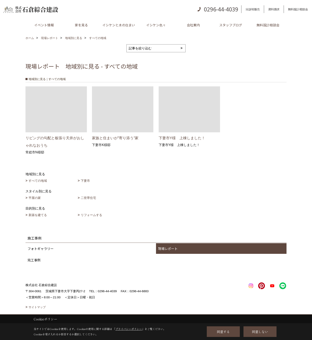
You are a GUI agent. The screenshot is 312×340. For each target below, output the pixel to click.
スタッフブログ (230, 24)
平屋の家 (35, 198)
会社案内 (193, 24)
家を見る (81, 24)
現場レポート (168, 248)
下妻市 (85, 180)
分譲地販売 (253, 9)
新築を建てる (38, 215)
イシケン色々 (156, 24)
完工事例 (34, 260)
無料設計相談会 (298, 9)
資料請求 (274, 9)
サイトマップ (37, 307)
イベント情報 (44, 24)
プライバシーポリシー (128, 329)
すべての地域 (38, 180)
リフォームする (91, 215)
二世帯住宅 (88, 198)
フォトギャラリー (41, 248)
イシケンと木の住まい (118, 24)
